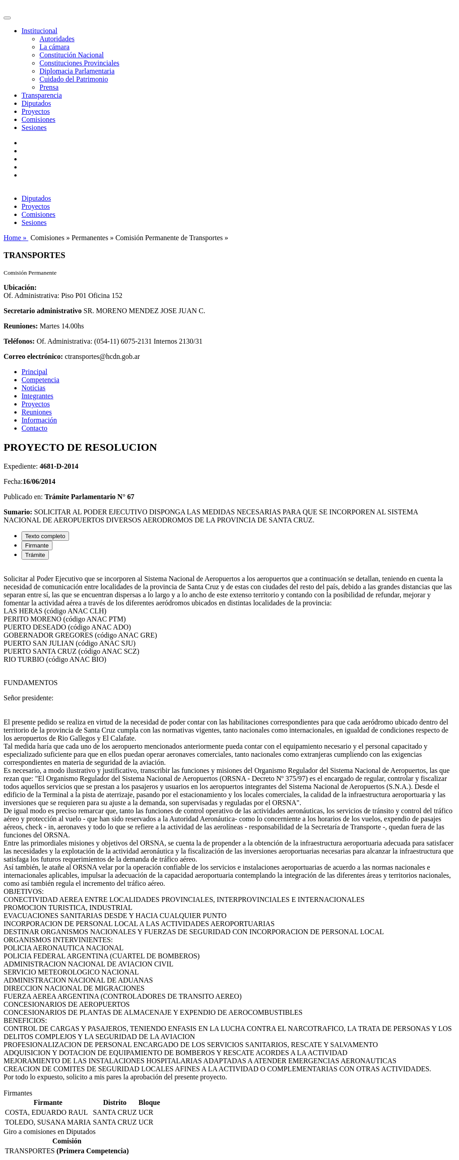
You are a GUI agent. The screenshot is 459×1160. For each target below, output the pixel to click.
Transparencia (42, 95)
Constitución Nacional (71, 55)
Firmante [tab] (37, 545)
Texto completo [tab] (45, 536)
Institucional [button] (39, 30)
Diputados (36, 103)
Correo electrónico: (33, 356)
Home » (16, 237)
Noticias (33, 388)
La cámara (54, 47)
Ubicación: (20, 287)
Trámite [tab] (35, 555)
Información (39, 420)
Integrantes (37, 396)
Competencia (40, 380)
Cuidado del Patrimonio (73, 79)
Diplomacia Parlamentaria (76, 71)
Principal (35, 371)
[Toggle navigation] (7, 18)
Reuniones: (21, 326)
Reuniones (37, 412)
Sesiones (34, 127)
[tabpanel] (229, 828)
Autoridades (56, 39)
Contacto (35, 428)
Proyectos (36, 111)
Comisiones (39, 119)
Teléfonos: (19, 341)
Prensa (49, 87)
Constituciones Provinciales (79, 63)
